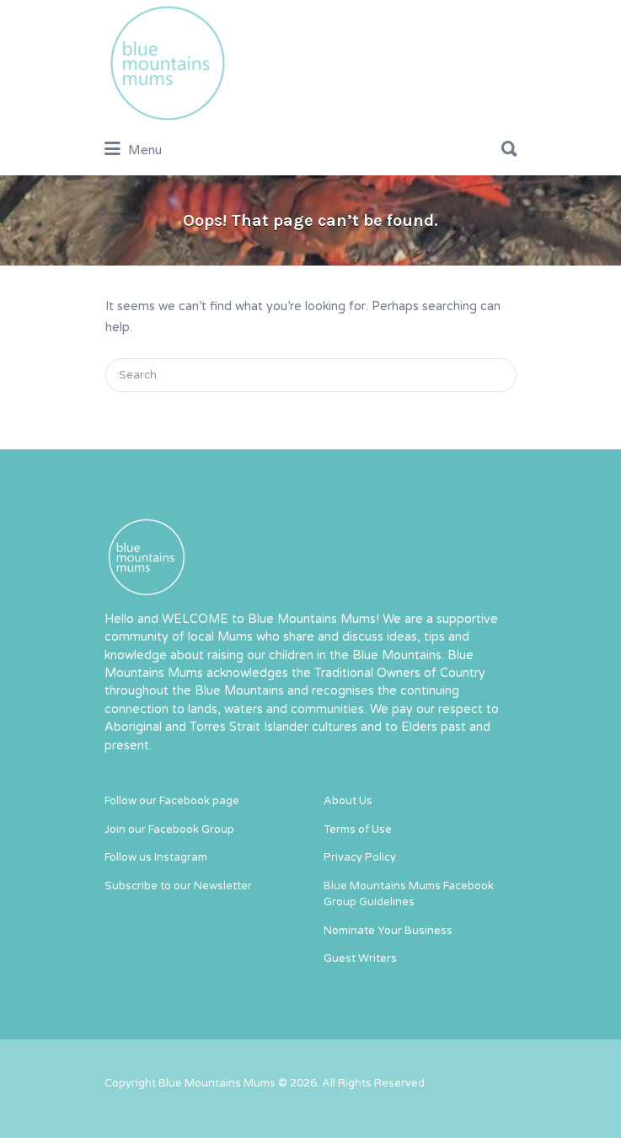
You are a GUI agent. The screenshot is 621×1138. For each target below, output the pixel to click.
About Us (348, 801)
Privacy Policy (360, 857)
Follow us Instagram (155, 857)
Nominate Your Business (388, 930)
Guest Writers (360, 958)
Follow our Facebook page (171, 801)
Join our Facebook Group (169, 829)
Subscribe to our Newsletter (178, 886)
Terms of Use (358, 829)
